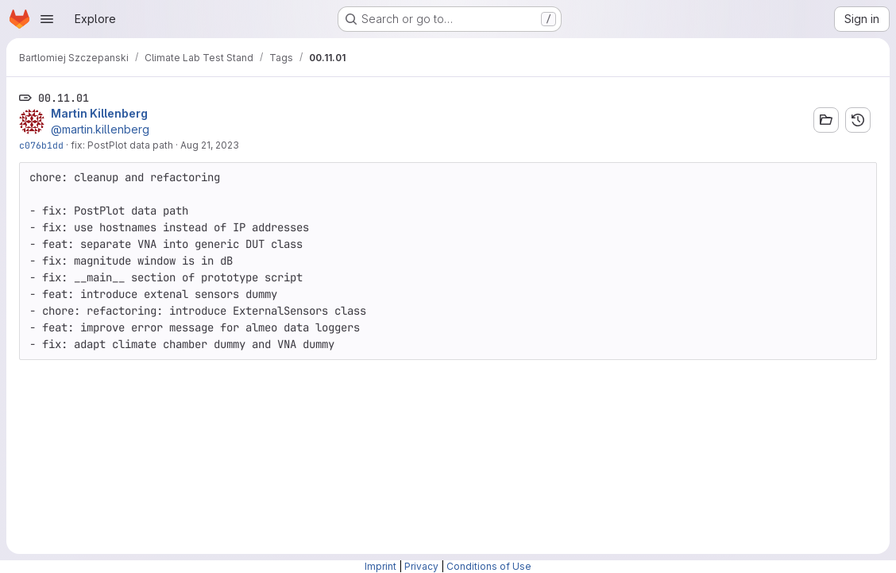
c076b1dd (41, 145)
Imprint (380, 566)
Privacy (421, 566)
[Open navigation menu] (47, 19)
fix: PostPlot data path (122, 145)
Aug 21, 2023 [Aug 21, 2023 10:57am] (209, 145)
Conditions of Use (488, 566)
